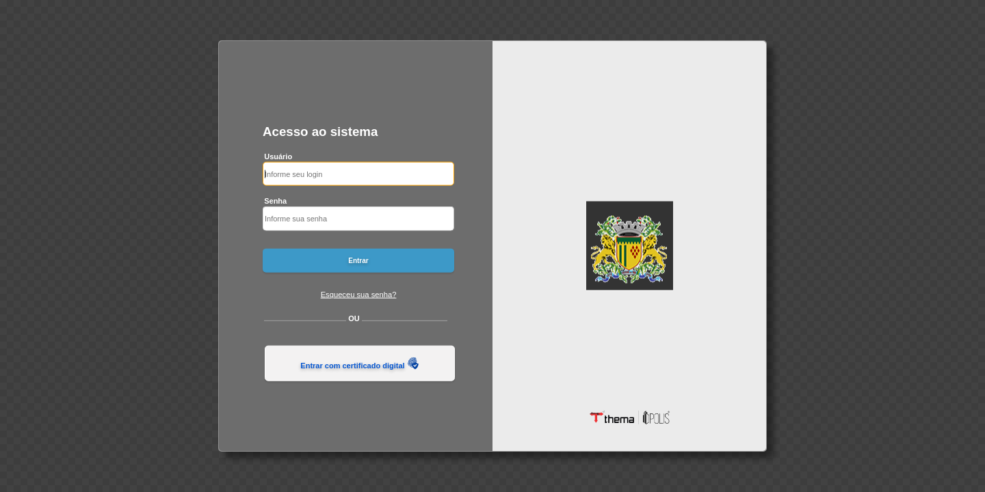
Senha (275, 201)
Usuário (278, 156)
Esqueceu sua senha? (359, 294)
